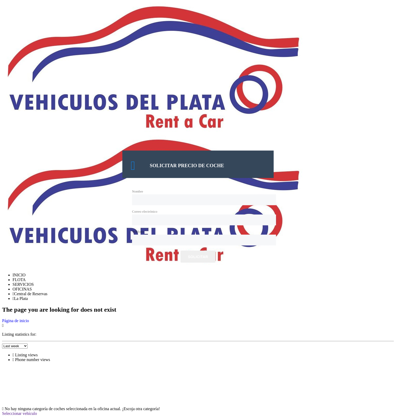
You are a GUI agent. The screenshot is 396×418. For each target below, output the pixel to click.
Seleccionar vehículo (19, 413)
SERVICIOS (23, 284)
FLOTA (19, 279)
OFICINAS (22, 289)
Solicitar (198, 257)
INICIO (19, 275)
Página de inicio (15, 320)
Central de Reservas (30, 294)
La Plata (20, 298)
